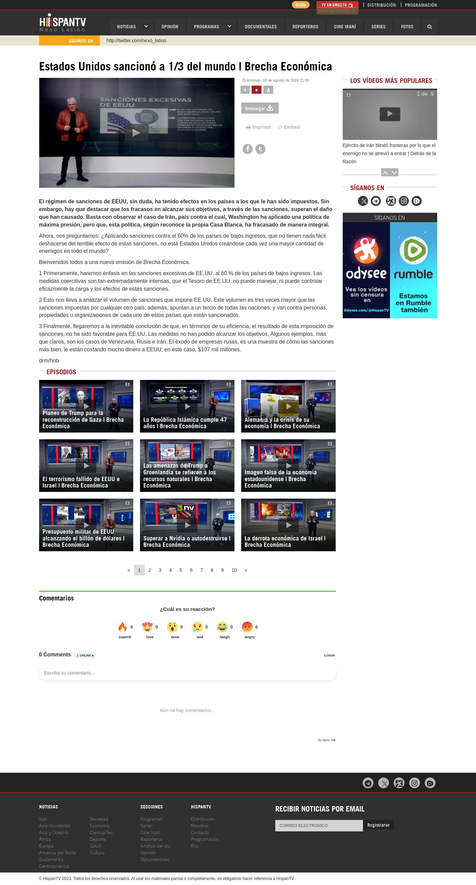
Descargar (260, 108)
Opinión (148, 852)
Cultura (97, 852)
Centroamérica (54, 865)
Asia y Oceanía (53, 832)
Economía (100, 825)
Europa (46, 845)
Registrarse (378, 824)
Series (378, 26)
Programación (421, 4)
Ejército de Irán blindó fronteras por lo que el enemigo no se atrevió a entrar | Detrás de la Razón (389, 153)
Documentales (261, 26)
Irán (43, 818)
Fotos (407, 26)
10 (234, 570)
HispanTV (62, 22)
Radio (298, 4)
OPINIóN (170, 26)
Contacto (200, 832)
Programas (206, 26)
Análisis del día (155, 845)
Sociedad (99, 818)
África (45, 838)
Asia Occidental (54, 825)
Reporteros (305, 26)
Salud (95, 845)
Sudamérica (51, 859)
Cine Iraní (345, 26)
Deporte (98, 838)
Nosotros (199, 825)
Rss (194, 845)
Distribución (381, 4)
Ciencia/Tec (101, 832)
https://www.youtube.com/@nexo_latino (148, 40)
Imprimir (258, 127)
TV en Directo (337, 4)
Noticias (126, 26)
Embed (288, 127)
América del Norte (57, 852)
